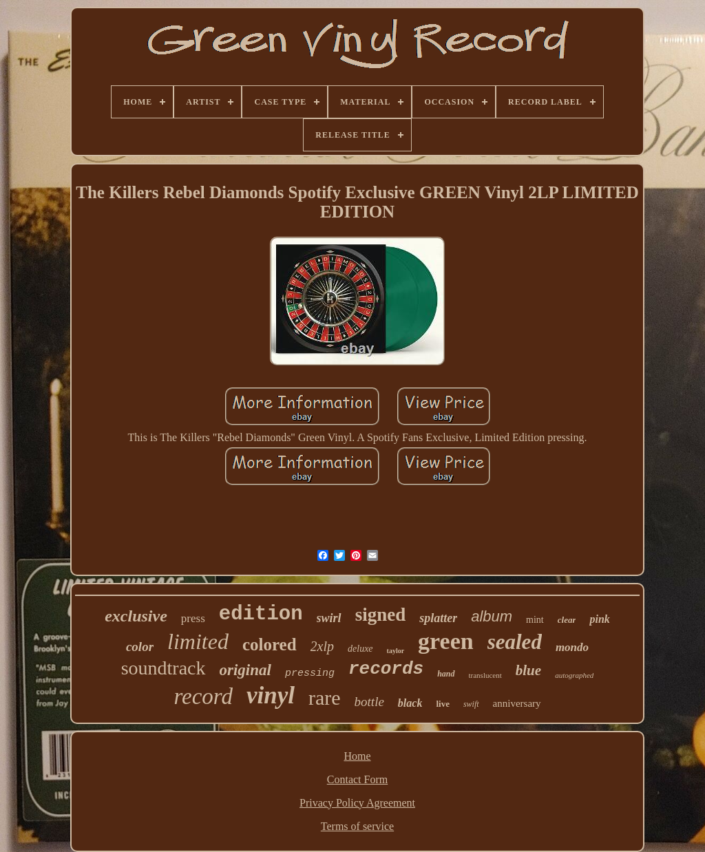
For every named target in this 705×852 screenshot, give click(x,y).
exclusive (136, 616)
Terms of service (357, 826)
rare (324, 697)
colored (269, 644)
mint (535, 620)
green (446, 641)
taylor (396, 650)
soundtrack (163, 668)
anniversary (517, 703)
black (410, 703)
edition (261, 614)
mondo (572, 647)
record (203, 696)
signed (380, 614)
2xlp (322, 646)
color (140, 646)
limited (198, 641)
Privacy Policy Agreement (357, 803)
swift (471, 704)
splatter (438, 618)
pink (599, 619)
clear (567, 620)
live (443, 704)
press (193, 618)
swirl (329, 618)
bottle (369, 701)
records (385, 669)
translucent (485, 675)
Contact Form (357, 779)
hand (445, 674)
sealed (514, 642)
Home (357, 756)
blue (528, 670)
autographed (574, 675)
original (245, 670)
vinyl (270, 695)
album (491, 616)
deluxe (360, 648)
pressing (310, 673)
